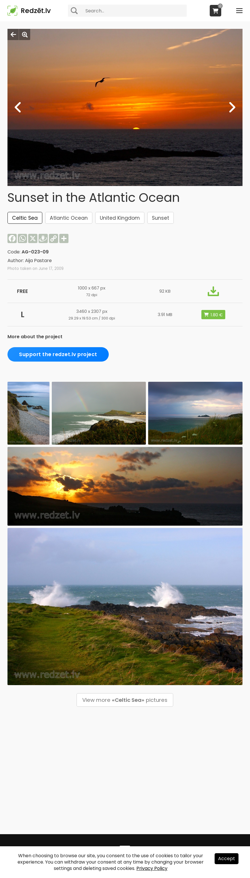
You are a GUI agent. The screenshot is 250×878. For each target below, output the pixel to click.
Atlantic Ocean (69, 218)
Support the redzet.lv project (58, 354)
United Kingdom (120, 218)
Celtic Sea (25, 218)
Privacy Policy (151, 868)
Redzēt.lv (36, 10)
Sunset (160, 218)
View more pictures (124, 700)
